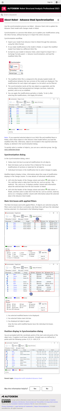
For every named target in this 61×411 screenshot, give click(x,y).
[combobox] (30, 15)
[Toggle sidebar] (2, 20)
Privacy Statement (7, 406)
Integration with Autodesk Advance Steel (28, 378)
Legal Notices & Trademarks (24, 406)
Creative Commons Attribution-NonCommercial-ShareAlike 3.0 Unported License (34, 401)
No (47, 388)
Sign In (49, 2)
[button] (57, 2)
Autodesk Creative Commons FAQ (22, 404)
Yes (35, 388)
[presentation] (6, 400)
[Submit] (2, 15)
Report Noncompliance (41, 406)
